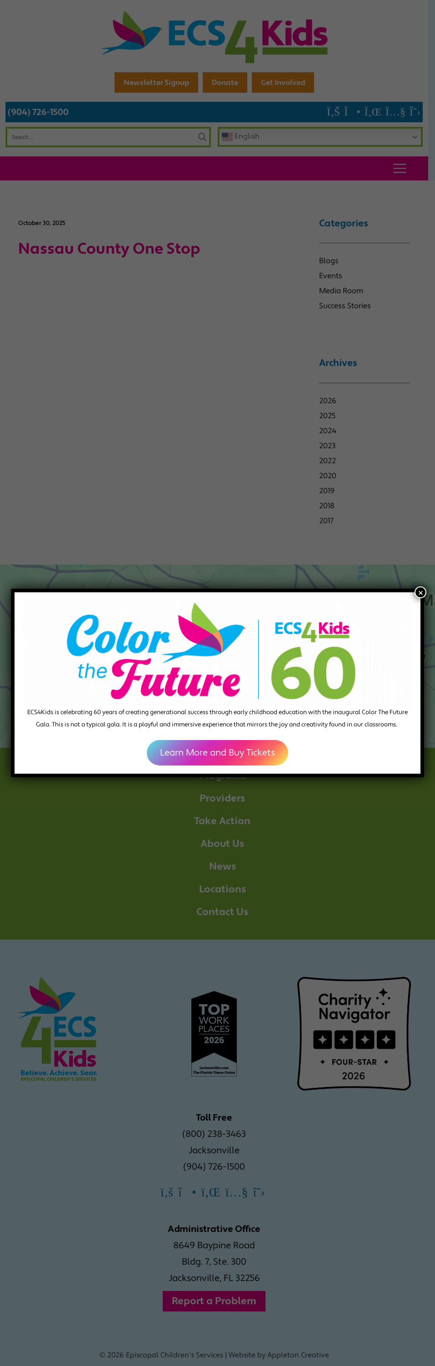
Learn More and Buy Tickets (217, 753)
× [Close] (420, 592)
